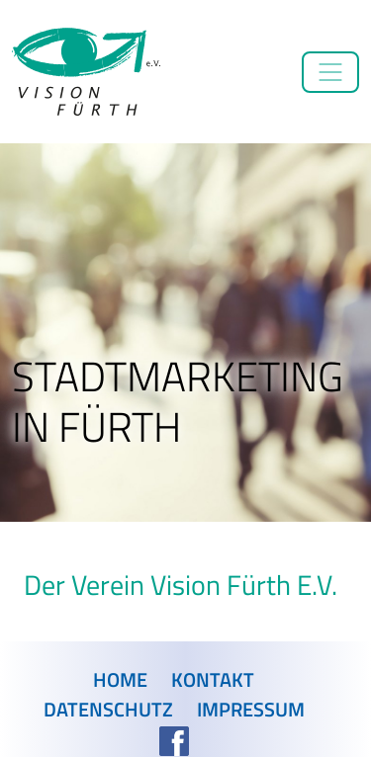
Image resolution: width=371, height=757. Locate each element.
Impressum (251, 709)
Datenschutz (108, 709)
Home (120, 680)
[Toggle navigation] (330, 72)
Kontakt (212, 680)
